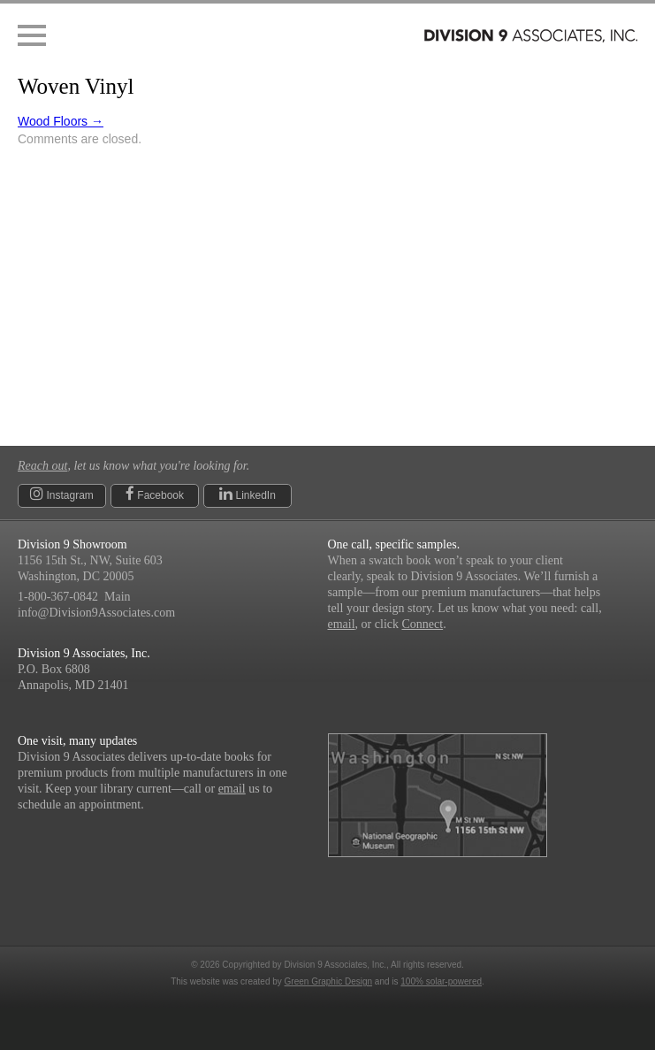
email (341, 624)
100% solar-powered (441, 981)
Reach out (42, 465)
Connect (422, 624)
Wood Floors (60, 121)
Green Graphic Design (329, 981)
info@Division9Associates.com (96, 612)
